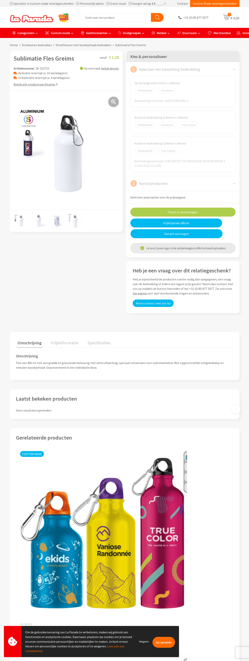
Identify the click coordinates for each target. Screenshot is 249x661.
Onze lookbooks (197, 607)
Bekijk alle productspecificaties (36, 84)
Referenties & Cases (85, 589)
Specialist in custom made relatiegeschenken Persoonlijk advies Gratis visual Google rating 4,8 (88, 3)
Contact (182, 3)
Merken (159, 33)
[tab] (28, 331)
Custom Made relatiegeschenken (215, 3)
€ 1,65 (134, 533)
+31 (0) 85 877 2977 (195, 17)
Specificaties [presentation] (90, 330)
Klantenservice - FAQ (143, 583)
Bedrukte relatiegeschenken (205, 601)
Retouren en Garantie (143, 607)
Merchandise (219, 33)
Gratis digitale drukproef (145, 595)
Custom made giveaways (202, 583)
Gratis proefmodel (141, 589)
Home (14, 45)
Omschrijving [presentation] (28, 330)
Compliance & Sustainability (91, 595)
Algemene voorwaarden (88, 601)
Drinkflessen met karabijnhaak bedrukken (83, 45)
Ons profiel (79, 583)
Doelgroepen (129, 33)
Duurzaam (187, 33)
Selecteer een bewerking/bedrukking (165, 69)
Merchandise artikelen (201, 589)
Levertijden (136, 601)
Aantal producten (149, 183)
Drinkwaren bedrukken (37, 45)
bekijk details (110, 68)
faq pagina (140, 283)
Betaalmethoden (140, 612)
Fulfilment (136, 618)
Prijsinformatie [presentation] (60, 330)
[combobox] (116, 17)
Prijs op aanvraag (34, 524)
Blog (189, 612)
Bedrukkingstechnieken (202, 595)
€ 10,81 (84, 540)
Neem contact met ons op (153, 292)
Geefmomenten (94, 33)
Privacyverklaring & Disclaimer (92, 607)
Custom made (57, 33)
